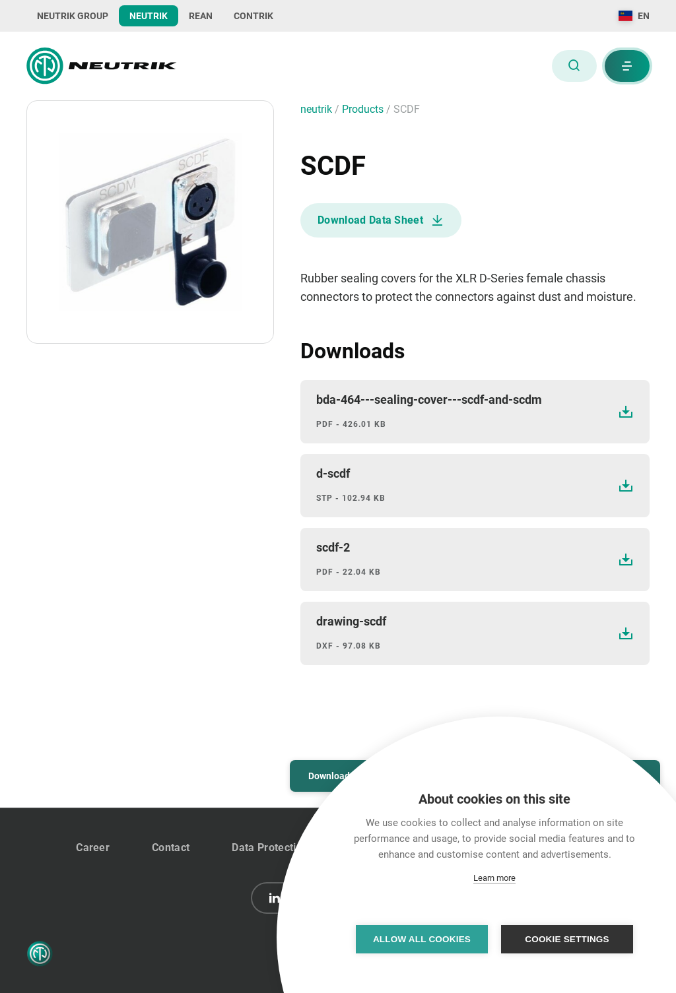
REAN (201, 16)
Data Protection (270, 847)
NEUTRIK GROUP (72, 16)
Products (364, 109)
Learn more (494, 878)
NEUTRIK (148, 16)
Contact (170, 847)
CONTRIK (253, 16)
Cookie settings (567, 939)
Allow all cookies (422, 939)
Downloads (331, 776)
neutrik (317, 109)
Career (93, 847)
